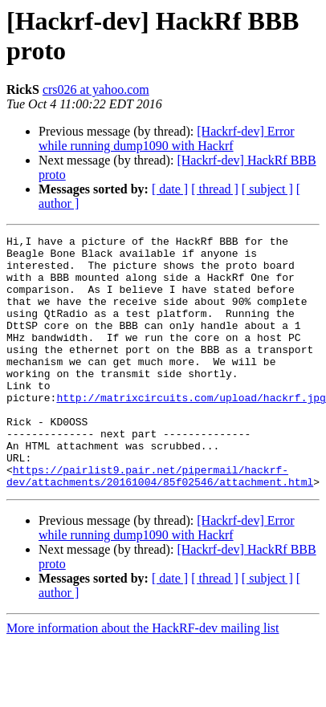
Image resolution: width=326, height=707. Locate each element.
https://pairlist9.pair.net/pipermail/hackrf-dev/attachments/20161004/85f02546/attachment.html (163, 510)
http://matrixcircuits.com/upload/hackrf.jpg (190, 431)
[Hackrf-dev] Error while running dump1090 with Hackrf (167, 138)
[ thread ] (214, 189)
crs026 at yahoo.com (96, 89)
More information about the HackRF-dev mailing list (142, 664)
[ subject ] (267, 189)
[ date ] (170, 189)
